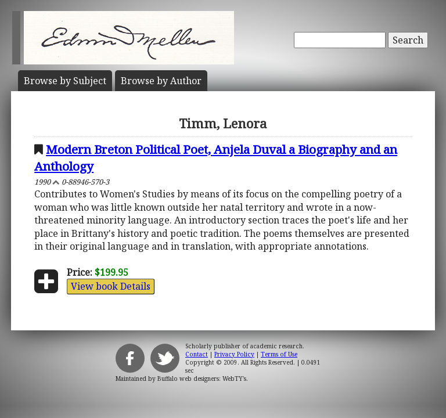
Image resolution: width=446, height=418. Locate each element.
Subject (65, 80)
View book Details (110, 286)
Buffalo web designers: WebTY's (201, 378)
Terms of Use (279, 354)
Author (161, 80)
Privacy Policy (234, 354)
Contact (196, 354)
